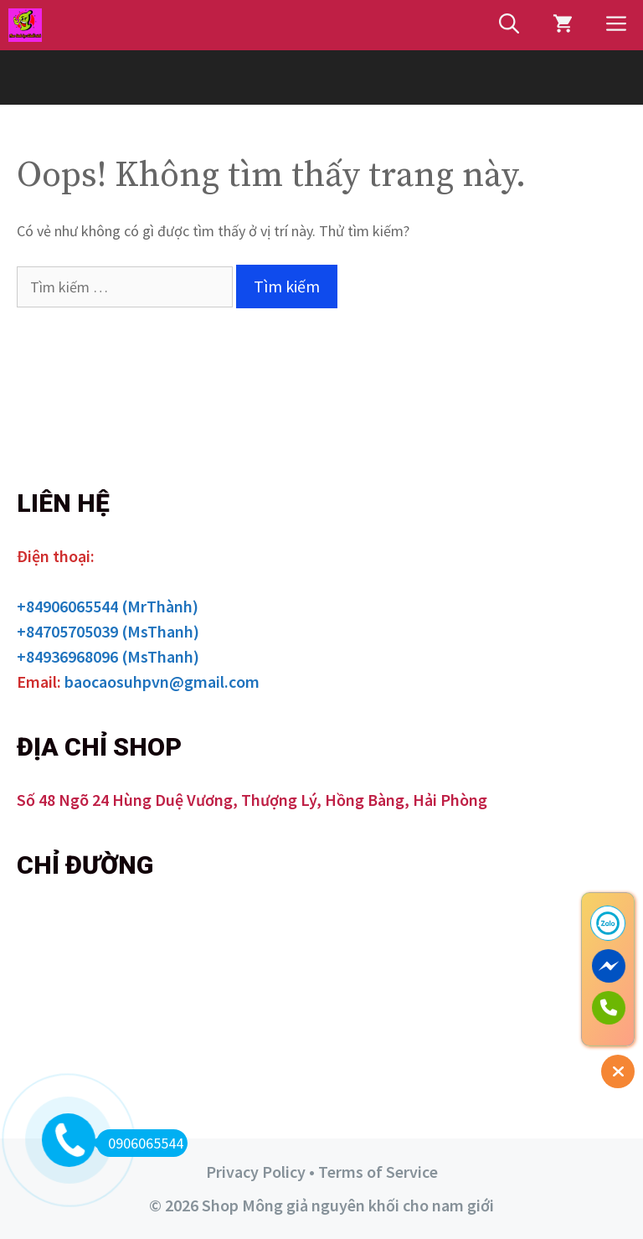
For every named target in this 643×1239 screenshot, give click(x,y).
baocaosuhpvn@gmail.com (162, 681)
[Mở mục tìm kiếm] (509, 25)
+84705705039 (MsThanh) (108, 631)
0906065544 (139, 1143)
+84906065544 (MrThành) (107, 606)
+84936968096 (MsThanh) (108, 656)
